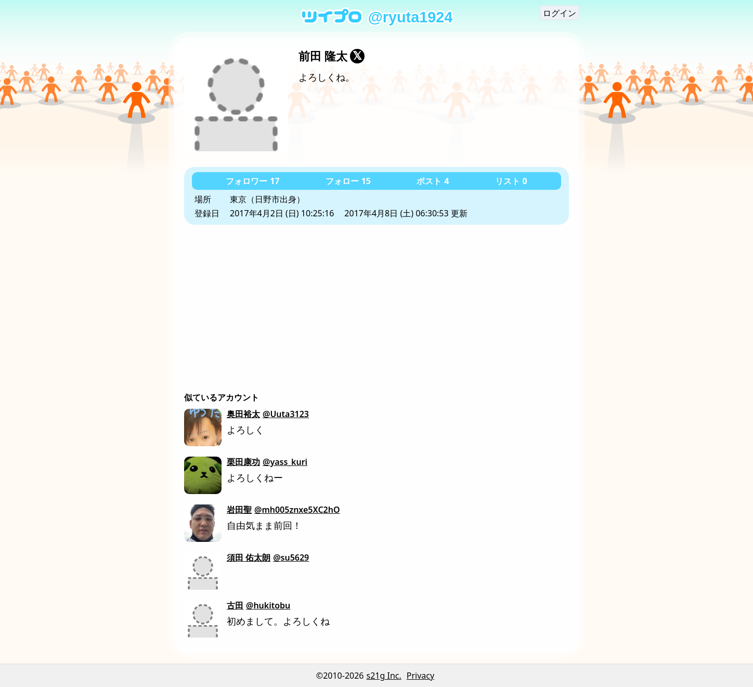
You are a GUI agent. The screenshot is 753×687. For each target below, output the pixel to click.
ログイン (559, 13)
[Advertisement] (376, 302)
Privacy (420, 675)
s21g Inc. (384, 675)
